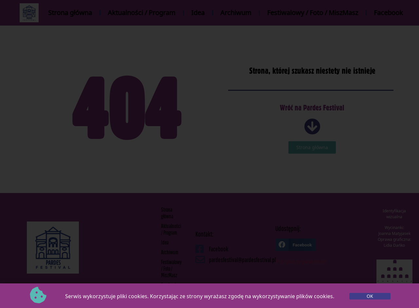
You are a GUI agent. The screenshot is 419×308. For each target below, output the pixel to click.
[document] (209, 154)
